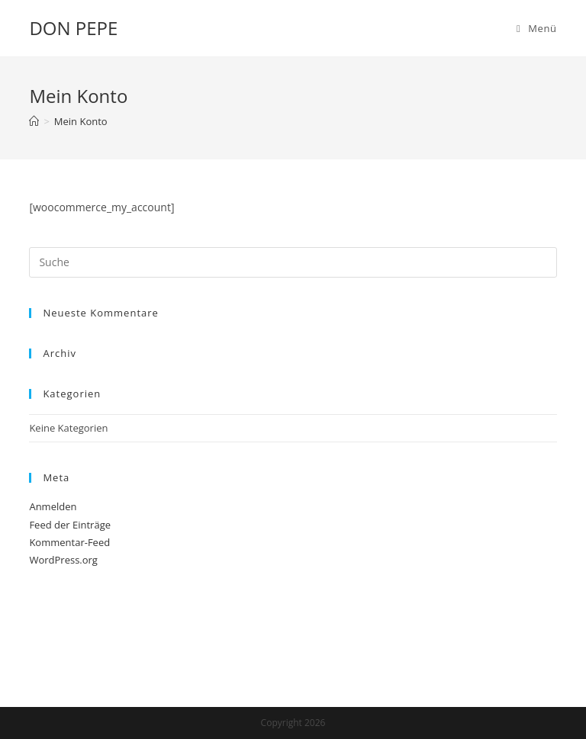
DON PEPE (73, 27)
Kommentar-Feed (69, 542)
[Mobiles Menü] (537, 28)
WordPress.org (63, 560)
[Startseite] (34, 121)
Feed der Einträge (70, 525)
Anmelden (52, 506)
